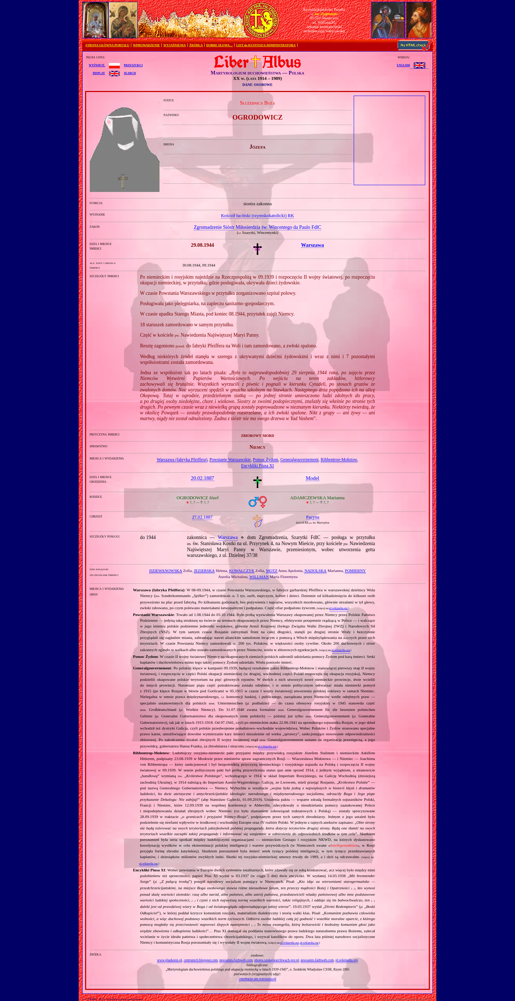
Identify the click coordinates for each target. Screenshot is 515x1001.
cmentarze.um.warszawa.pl (257, 979)
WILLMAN (259, 576)
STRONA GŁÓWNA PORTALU (107, 45)
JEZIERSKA (204, 570)
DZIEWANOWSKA (165, 570)
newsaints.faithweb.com (235, 960)
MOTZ (272, 570)
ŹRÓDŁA (196, 45)
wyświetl (97, 65)
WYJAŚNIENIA (174, 45)
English (403, 65)
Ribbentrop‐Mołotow (339, 459)
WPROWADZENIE (146, 45)
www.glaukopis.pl (169, 960)
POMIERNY (355, 570)
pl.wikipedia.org (338, 608)
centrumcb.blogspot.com (201, 960)
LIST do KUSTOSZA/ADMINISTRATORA (265, 45)
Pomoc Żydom (265, 459)
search (130, 73)
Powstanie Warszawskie (230, 459)
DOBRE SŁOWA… (219, 45)
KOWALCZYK (241, 570)
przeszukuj (133, 65)
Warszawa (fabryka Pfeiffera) (182, 459)
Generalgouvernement (299, 459)
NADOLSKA (315, 570)
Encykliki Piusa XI (257, 465)
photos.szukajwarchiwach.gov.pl (276, 960)
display (99, 73)
